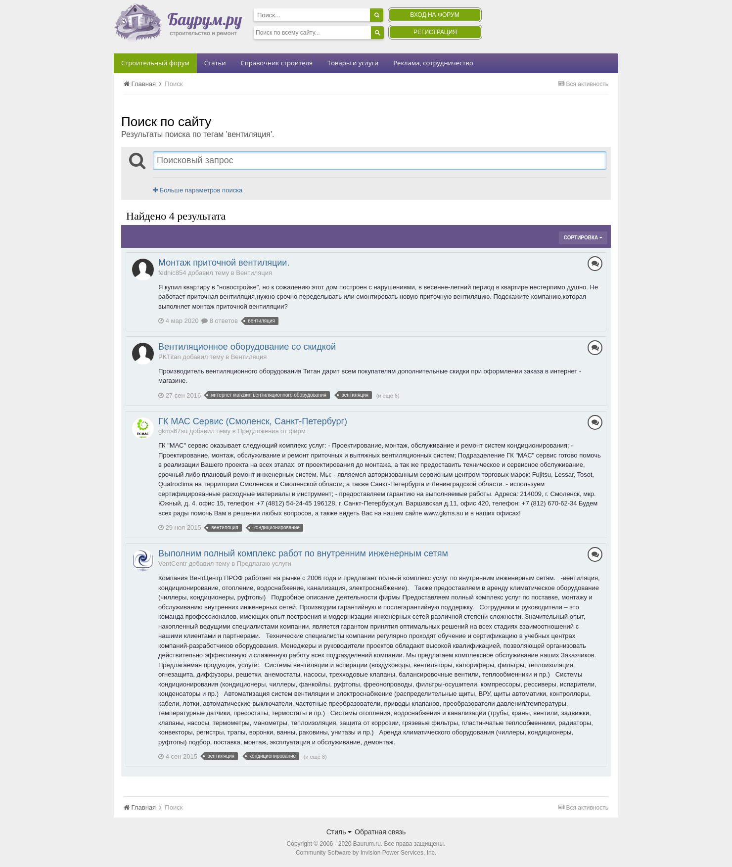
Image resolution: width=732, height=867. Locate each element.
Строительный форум (155, 62)
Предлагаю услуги (264, 563)
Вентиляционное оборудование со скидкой (247, 347)
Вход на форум (434, 14)
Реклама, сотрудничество (433, 62)
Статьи (215, 62)
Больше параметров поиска (197, 190)
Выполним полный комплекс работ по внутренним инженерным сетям (303, 553)
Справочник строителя (276, 62)
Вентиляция (254, 272)
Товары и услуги (352, 62)
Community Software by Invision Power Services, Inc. (366, 852)
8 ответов (219, 320)
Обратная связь (380, 832)
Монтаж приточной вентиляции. (223, 263)
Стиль (339, 832)
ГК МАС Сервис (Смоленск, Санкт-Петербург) (252, 421)
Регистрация (435, 32)
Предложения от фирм (271, 431)
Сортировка (583, 237)
